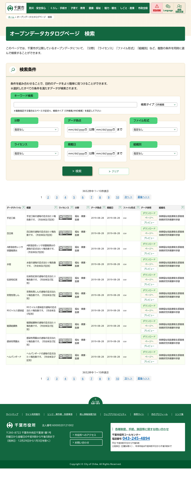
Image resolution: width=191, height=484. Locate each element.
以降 (80, 129)
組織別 (137, 144)
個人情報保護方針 (88, 414)
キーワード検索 (23, 95)
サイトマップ (12, 414)
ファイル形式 (141, 120)
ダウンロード (149, 213)
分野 (17, 120)
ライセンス (20, 144)
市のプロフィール (159, 414)
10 (117, 197)
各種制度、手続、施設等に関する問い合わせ (142, 429)
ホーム (11, 17)
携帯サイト (139, 414)
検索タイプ (147, 104)
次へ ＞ (128, 197)
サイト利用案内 (33, 414)
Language (168, 10)
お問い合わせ (82, 442)
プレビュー (149, 223)
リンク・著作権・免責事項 (59, 414)
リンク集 (179, 414)
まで (108, 129)
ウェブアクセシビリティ (115, 414)
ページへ (149, 218)
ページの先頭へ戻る (95, 402)
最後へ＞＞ (144, 197)
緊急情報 (157, 10)
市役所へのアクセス (85, 435)
